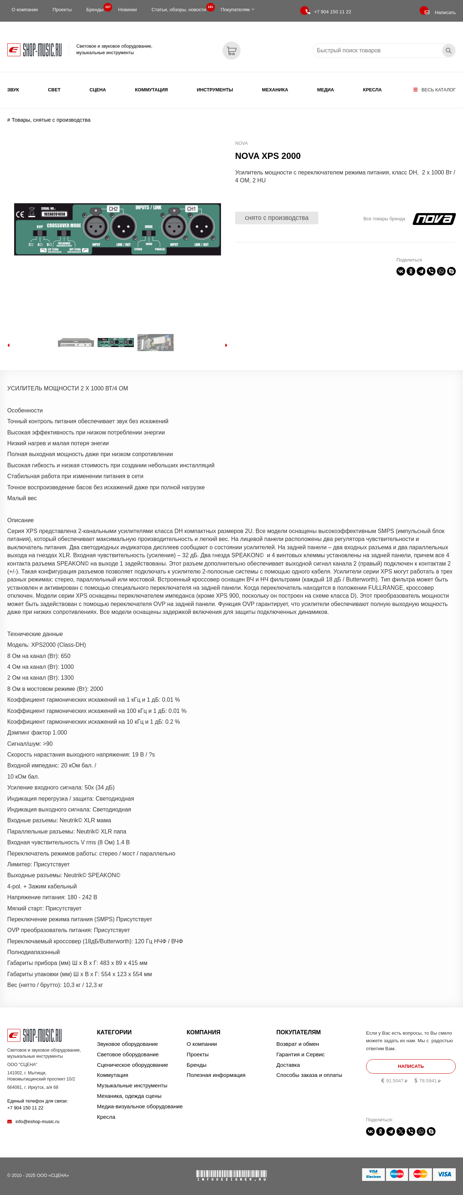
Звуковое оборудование (127, 1044)
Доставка (288, 1065)
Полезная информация (216, 1075)
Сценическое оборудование (132, 1065)
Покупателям (237, 9)
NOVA (241, 143)
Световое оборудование (128, 1054)
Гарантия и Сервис (300, 1054)
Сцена (97, 89)
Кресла (372, 89)
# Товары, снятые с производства (48, 120)
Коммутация (151, 89)
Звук (13, 89)
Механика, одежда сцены (129, 1096)
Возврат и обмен (297, 1044)
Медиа (325, 89)
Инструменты (215, 89)
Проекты (62, 9)
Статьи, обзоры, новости (181, 8)
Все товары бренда (384, 218)
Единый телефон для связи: (37, 1104)
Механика (275, 89)
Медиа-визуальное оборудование (140, 1106)
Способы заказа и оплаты (309, 1075)
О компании (25, 9)
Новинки (127, 9)
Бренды (97, 8)
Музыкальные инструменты (132, 1085)
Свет (54, 89)
